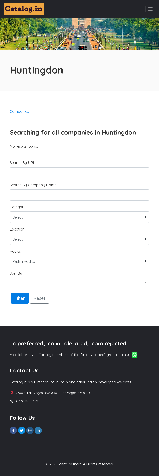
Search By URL (22, 162)
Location (17, 229)
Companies (19, 111)
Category (17, 207)
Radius (15, 251)
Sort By (16, 273)
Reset (39, 298)
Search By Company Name (33, 185)
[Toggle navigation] (150, 9)
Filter (20, 298)
